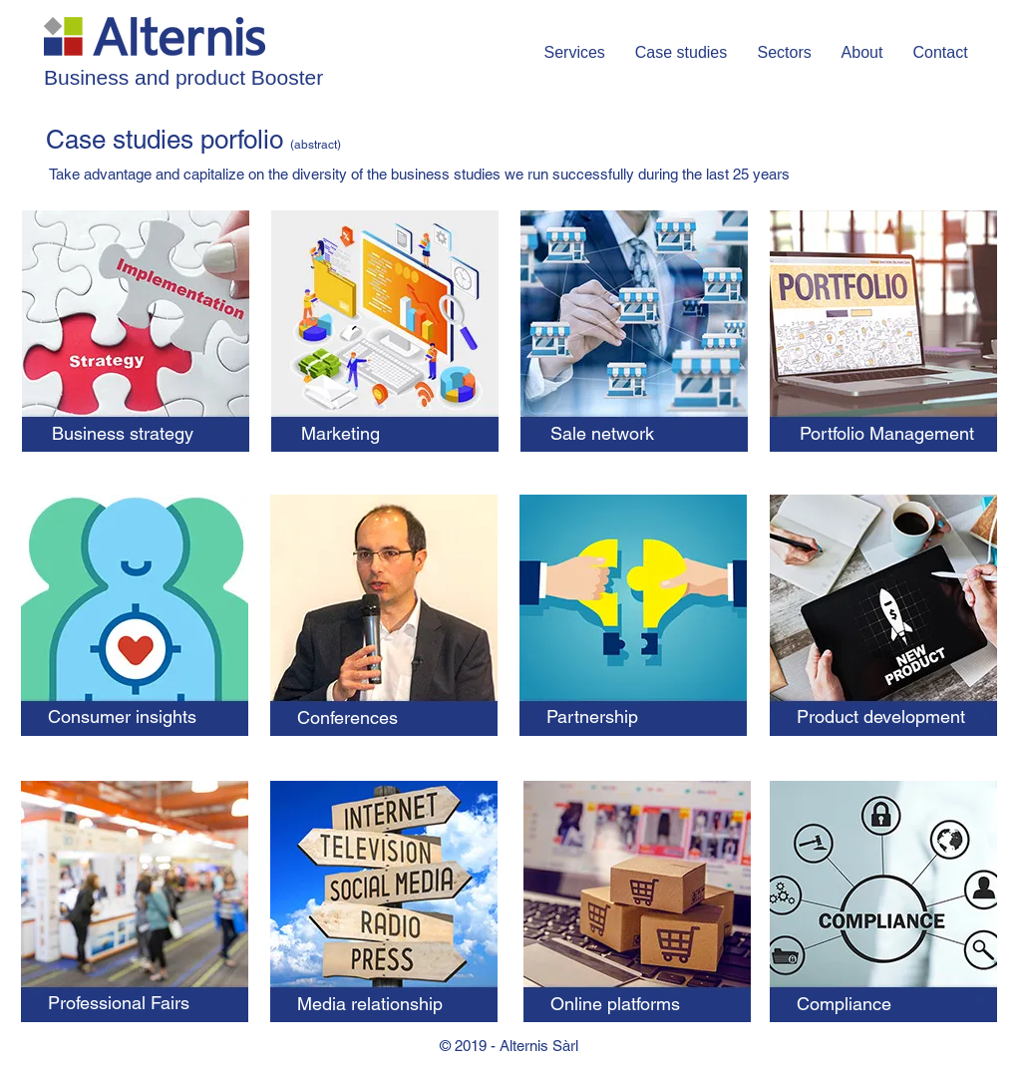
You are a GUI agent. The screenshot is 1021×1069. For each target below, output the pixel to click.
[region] (135, 341)
